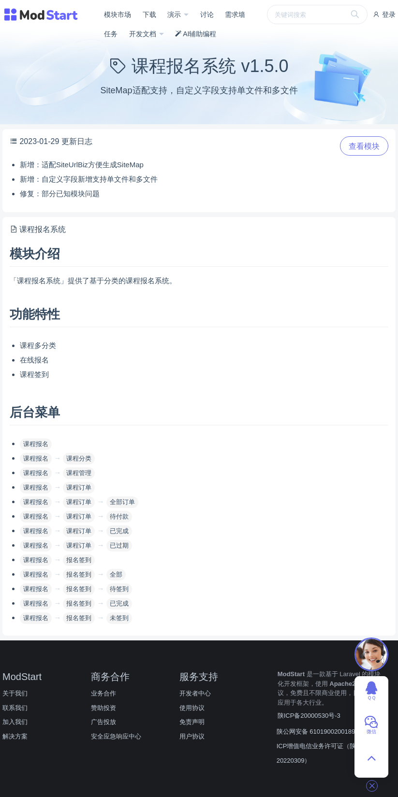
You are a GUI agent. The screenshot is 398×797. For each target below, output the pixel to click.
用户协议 (192, 736)
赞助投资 (103, 707)
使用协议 (192, 707)
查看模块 (364, 146)
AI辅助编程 (195, 34)
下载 (149, 14)
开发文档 (143, 34)
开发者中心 (195, 693)
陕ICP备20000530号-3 (309, 715)
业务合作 (103, 693)
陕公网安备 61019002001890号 (321, 731)
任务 (111, 34)
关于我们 (15, 693)
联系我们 (15, 707)
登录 (384, 14)
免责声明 (192, 721)
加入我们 (15, 721)
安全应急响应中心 (116, 736)
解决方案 (15, 736)
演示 (175, 14)
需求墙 (235, 14)
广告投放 (103, 721)
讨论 (207, 14)
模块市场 (117, 14)
